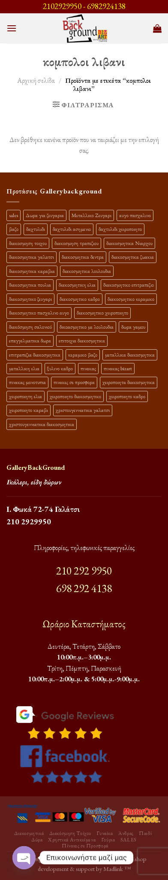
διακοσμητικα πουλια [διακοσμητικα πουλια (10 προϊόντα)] (30, 284)
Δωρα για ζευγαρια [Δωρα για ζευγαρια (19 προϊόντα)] (45, 215)
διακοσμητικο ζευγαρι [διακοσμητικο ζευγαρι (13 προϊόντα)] (30, 298)
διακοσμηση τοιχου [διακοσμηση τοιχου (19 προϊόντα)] (28, 243)
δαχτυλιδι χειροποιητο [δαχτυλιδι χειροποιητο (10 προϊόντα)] (120, 229)
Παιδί (145, 833)
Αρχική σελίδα (36, 80)
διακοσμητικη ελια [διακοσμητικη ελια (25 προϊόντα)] (77, 284)
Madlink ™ (117, 869)
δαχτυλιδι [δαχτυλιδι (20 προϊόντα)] (35, 229)
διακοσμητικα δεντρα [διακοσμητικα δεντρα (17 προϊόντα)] (83, 256)
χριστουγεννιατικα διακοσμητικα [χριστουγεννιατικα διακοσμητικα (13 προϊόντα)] (41, 424)
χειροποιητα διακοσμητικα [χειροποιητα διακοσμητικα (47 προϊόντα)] (128, 382)
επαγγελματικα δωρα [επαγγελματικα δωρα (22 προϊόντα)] (30, 340)
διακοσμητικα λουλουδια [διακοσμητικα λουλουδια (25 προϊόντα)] (87, 271)
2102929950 (62, 6)
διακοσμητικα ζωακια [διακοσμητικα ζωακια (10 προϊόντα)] (132, 256)
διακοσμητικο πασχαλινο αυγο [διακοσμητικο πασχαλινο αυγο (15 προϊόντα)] (39, 312)
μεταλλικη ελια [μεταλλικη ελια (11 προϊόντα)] (24, 368)
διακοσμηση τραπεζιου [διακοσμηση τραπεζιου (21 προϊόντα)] (76, 243)
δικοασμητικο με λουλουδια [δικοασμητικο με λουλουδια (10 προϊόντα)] (87, 326)
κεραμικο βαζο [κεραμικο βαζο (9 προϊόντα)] (82, 354)
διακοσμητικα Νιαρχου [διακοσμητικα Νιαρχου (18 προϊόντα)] (129, 243)
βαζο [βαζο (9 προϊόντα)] (13, 229)
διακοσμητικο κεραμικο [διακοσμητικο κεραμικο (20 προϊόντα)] (131, 298)
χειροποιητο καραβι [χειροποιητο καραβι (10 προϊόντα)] (28, 410)
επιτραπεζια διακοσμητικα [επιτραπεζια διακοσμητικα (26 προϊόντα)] (34, 354)
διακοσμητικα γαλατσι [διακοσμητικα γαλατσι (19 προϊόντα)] (31, 256)
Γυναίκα (104, 833)
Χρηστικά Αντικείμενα (72, 839)
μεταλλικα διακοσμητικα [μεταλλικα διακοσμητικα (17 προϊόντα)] (130, 354)
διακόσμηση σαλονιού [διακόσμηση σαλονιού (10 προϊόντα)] (30, 326)
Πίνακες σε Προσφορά (85, 845)
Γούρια (108, 839)
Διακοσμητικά (29, 833)
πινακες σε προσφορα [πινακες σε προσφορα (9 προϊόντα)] (74, 382)
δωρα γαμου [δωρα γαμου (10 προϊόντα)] (133, 326)
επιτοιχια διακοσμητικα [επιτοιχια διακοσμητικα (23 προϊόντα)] (82, 340)
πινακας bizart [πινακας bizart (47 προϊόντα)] (118, 368)
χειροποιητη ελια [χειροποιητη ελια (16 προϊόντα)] (25, 396)
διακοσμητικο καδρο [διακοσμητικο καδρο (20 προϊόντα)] (80, 298)
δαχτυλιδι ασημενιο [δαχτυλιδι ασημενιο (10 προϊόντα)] (72, 229)
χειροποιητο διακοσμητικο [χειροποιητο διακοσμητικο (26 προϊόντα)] (75, 396)
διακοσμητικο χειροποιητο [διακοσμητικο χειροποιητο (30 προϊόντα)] (102, 312)
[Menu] (11, 28)
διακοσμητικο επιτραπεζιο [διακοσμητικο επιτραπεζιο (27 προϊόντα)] (128, 284)
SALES (128, 839)
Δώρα (36, 839)
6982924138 (106, 6)
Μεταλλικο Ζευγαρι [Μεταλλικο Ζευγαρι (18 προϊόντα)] (91, 215)
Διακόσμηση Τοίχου (70, 833)
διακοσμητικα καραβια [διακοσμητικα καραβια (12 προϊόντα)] (32, 271)
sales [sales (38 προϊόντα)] (13, 215)
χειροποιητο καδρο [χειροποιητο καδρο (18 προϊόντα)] (127, 396)
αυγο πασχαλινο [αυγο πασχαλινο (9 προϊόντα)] (135, 215)
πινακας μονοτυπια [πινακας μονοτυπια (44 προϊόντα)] (27, 382)
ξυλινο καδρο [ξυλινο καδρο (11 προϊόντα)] (60, 368)
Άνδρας (126, 833)
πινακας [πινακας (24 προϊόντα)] (88, 368)
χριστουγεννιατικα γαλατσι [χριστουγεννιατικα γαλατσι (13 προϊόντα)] (83, 410)
